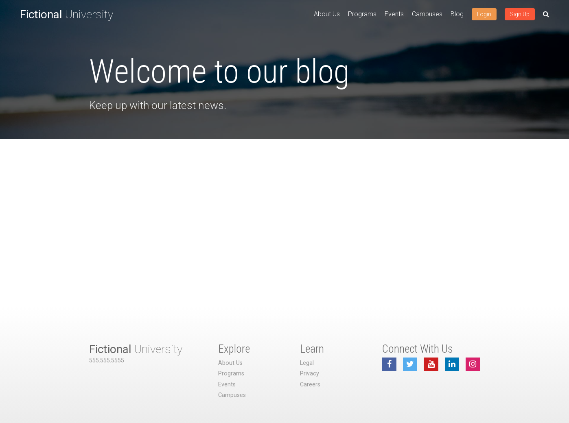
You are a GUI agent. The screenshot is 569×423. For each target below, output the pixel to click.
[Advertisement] (284, 200)
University (66, 14)
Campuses (427, 14)
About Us (327, 14)
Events (394, 14)
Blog (457, 14)
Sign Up (520, 14)
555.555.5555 (106, 360)
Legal (307, 363)
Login (484, 14)
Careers (310, 384)
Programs (362, 14)
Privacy (309, 373)
